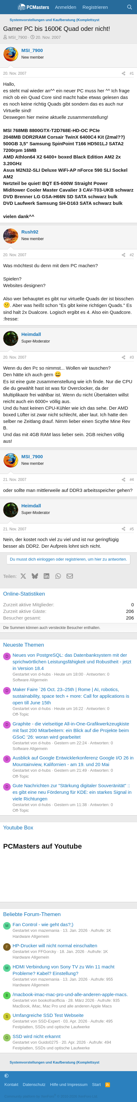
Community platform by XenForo (51, 1096)
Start (96, 1084)
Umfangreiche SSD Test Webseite (48, 1015)
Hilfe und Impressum (68, 1084)
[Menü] (8, 7)
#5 (132, 529)
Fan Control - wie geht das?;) (43, 924)
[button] (6, 1076)
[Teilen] (123, 73)
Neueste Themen (23, 645)
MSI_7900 (17, 37)
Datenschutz (34, 1084)
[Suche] (129, 7)
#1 (132, 73)
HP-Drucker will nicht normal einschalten (55, 945)
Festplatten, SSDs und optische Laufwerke (51, 1026)
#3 (132, 357)
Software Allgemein (30, 680)
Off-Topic (21, 714)
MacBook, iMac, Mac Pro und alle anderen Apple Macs (62, 1006)
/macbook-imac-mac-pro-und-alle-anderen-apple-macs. (70, 994)
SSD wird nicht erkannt (37, 1036)
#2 (132, 255)
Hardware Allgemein (31, 936)
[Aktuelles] (117, 7)
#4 (132, 479)
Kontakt (11, 1084)
